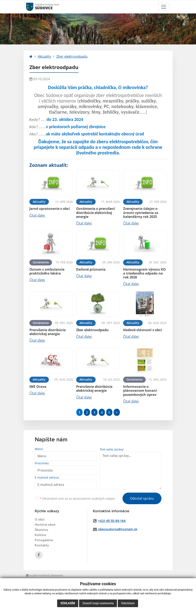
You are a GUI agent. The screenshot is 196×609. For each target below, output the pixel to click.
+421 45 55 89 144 (112, 521)
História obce (45, 524)
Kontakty (42, 545)
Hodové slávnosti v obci (142, 330)
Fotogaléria (44, 540)
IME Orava (37, 386)
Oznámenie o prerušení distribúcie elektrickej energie (95, 212)
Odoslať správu (142, 498)
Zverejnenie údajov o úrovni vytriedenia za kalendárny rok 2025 (140, 212)
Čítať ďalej (37, 215)
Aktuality (44, 56)
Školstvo (41, 529)
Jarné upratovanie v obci (49, 208)
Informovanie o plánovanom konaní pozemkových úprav (140, 390)
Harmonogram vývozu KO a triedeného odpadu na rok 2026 (144, 273)
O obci (39, 519)
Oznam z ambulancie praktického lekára (46, 271)
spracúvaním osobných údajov (94, 498)
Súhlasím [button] (67, 603)
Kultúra (40, 535)
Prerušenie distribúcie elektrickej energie (47, 332)
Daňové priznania (91, 269)
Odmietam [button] (128, 603)
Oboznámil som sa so (77, 498)
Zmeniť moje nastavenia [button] (98, 603)
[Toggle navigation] (164, 7)
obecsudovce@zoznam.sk (117, 529)
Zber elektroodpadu (72, 56)
